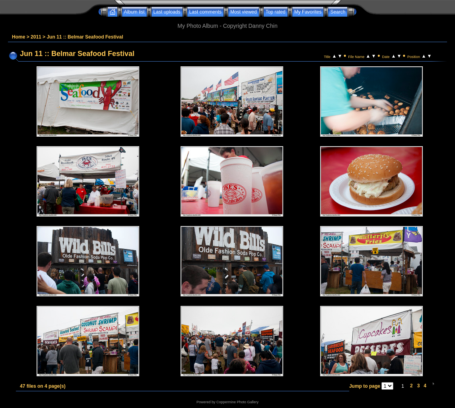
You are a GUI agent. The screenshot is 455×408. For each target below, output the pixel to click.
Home (18, 37)
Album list (134, 12)
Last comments (205, 12)
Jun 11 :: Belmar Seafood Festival (85, 37)
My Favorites (308, 12)
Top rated (276, 12)
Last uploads (167, 12)
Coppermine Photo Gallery (237, 402)
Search (337, 12)
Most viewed (243, 12)
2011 (36, 37)
